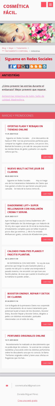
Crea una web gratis (27, 400)
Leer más (47, 157)
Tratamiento (21, 48)
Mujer (11, 48)
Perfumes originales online (26, 335)
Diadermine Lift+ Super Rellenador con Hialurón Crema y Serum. (25, 209)
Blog (4, 48)
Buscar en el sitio (43, 4)
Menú (50, 4)
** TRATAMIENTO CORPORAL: (15, 51)
